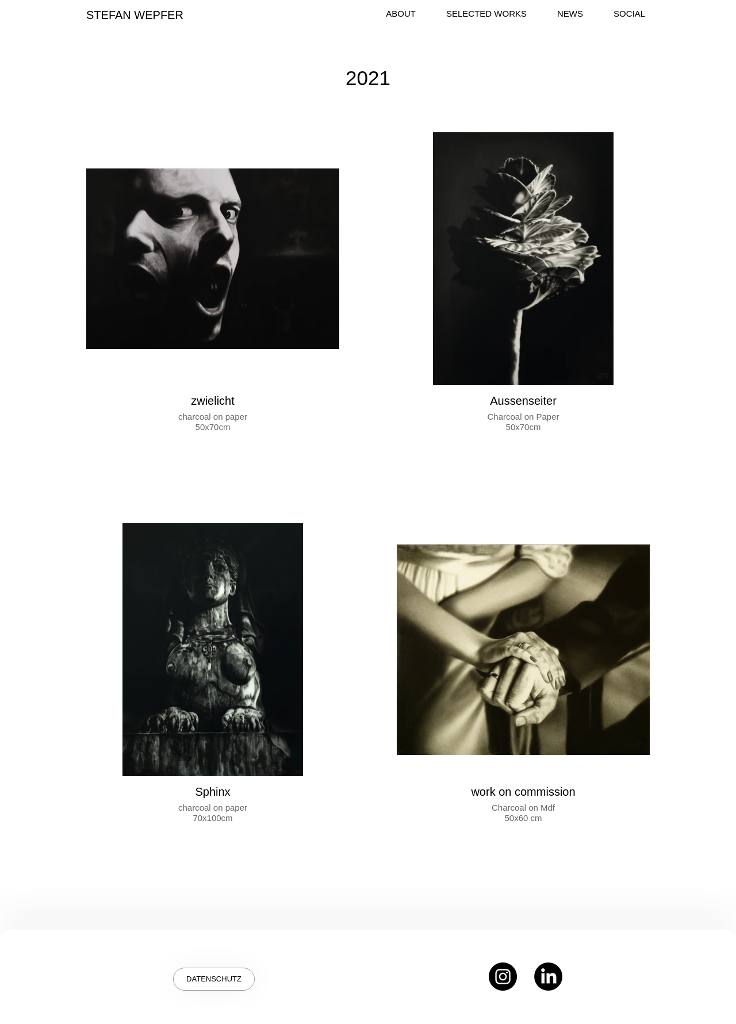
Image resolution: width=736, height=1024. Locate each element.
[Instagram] (503, 976)
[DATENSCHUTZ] (214, 979)
